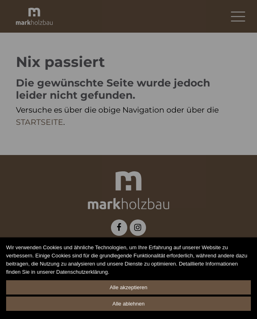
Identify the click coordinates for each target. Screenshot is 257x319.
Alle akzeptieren (129, 287)
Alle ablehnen (129, 304)
